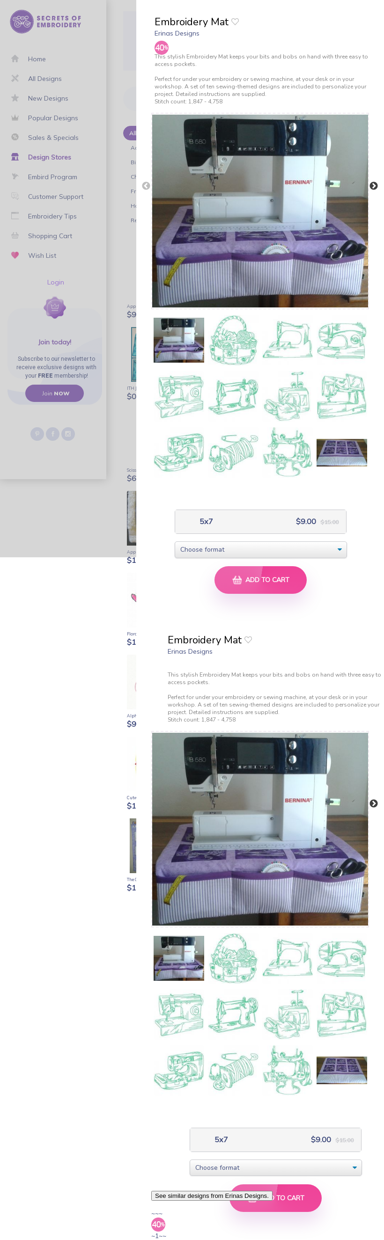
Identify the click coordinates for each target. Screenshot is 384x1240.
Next (373, 186)
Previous (146, 186)
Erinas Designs (177, 33)
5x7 (205, 521)
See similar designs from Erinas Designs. (212, 1195)
